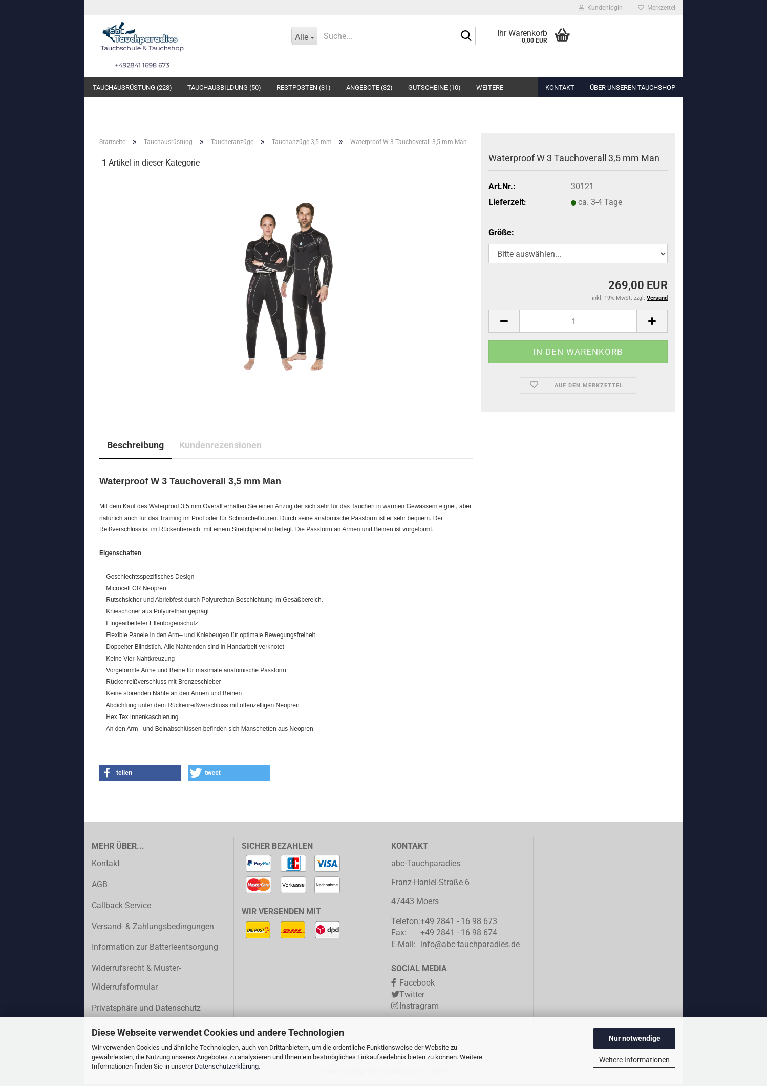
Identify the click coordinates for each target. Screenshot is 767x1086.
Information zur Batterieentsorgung (155, 949)
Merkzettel (656, 7)
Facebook (417, 985)
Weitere (489, 87)
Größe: (501, 234)
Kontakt (559, 87)
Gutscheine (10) (434, 87)
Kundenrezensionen (220, 447)
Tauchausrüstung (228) (132, 87)
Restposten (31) (303, 87)
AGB (100, 887)
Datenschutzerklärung (227, 1066)
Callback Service (121, 907)
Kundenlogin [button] (601, 7)
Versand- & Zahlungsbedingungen (153, 928)
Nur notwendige (635, 1038)
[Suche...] (304, 36)
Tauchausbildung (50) (224, 87)
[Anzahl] (578, 323)
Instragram (419, 1008)
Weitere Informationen (634, 1060)
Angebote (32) (369, 87)
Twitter (411, 996)
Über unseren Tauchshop (632, 87)
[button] (503, 323)
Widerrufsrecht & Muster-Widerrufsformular (136, 980)
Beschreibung (135, 447)
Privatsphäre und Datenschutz (146, 1010)
